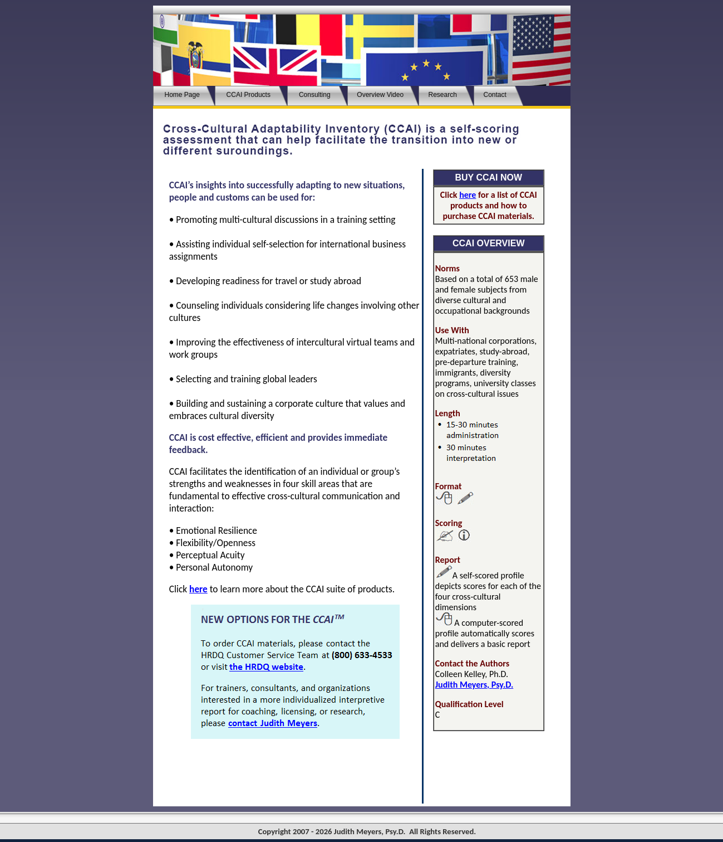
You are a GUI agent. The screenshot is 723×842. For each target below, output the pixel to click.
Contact (496, 95)
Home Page (181, 95)
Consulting (314, 95)
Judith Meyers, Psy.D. (474, 684)
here (198, 589)
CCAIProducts (248, 95)
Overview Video (380, 95)
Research (444, 95)
